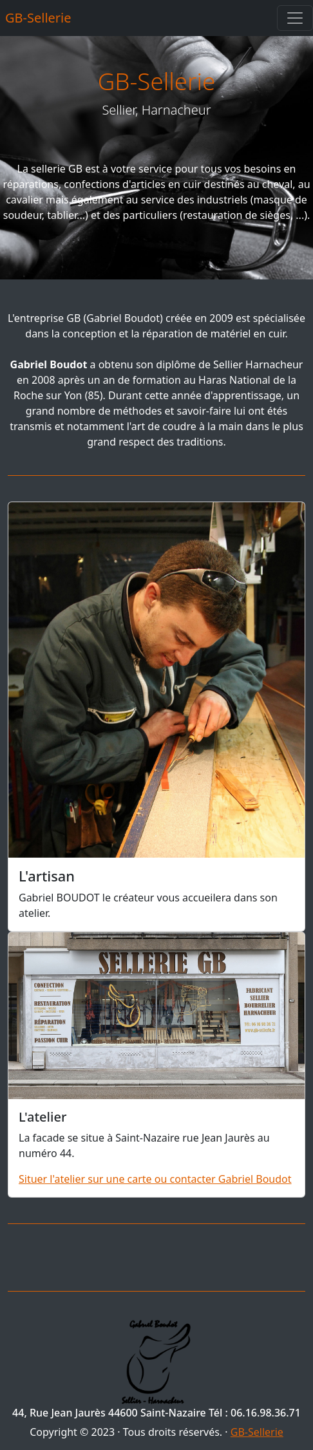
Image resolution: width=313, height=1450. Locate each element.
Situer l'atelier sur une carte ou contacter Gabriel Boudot (155, 1179)
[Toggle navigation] (295, 18)
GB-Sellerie (38, 17)
